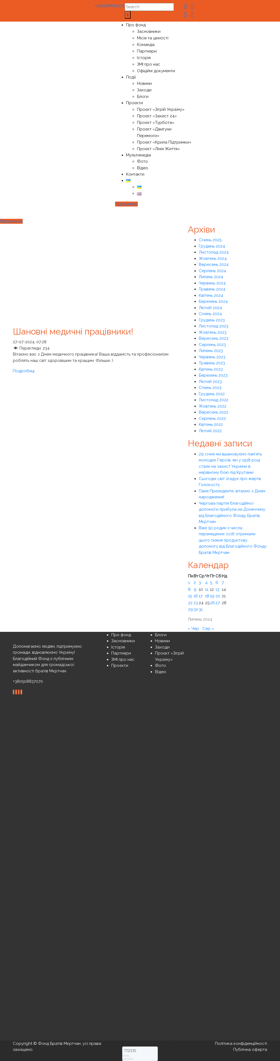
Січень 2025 (210, 239)
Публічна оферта (250, 1049)
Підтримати (126, 204)
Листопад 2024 (214, 252)
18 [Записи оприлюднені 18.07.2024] (207, 596)
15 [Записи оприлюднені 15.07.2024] (190, 596)
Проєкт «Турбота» (155, 122)
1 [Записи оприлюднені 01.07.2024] (189, 582)
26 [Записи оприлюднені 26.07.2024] (212, 602)
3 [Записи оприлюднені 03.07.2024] (200, 582)
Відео (142, 167)
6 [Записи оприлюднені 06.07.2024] (216, 582)
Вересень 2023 (213, 338)
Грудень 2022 (212, 393)
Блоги (142, 96)
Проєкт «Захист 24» (157, 116)
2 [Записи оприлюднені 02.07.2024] (195, 582)
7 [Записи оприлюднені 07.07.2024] (223, 582)
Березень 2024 (213, 301)
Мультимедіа (138, 155)
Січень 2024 (210, 313)
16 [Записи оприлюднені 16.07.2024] (196, 596)
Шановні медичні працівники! (73, 331)
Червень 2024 (212, 283)
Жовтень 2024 (213, 258)
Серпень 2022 (212, 418)
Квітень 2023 (211, 369)
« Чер (193, 628)
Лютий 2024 (210, 307)
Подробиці (23, 370)
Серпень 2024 (212, 270)
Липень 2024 (211, 276)
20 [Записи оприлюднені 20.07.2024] (217, 596)
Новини (144, 83)
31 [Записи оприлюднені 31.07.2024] (201, 609)
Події (131, 77)
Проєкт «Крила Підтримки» (164, 142)
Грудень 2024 (212, 246)
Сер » (208, 628)
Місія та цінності (152, 38)
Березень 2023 (213, 375)
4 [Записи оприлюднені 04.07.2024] (206, 582)
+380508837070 (108, 5)
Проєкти (134, 102)
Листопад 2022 (213, 399)
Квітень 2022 (211, 424)
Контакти (135, 174)
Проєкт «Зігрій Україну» (161, 109)
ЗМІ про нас (148, 64)
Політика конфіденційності (241, 1043)
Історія (144, 57)
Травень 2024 (212, 289)
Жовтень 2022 (212, 406)
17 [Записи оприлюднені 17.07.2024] (201, 596)
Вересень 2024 (214, 264)
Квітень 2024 (211, 295)
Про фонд (136, 24)
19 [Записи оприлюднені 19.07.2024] (212, 596)
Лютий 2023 (210, 381)
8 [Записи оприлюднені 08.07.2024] (189, 589)
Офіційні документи (156, 70)
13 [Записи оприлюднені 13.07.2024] (217, 589)
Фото (142, 161)
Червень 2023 (212, 356)
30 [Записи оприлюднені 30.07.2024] (196, 609)
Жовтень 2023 (212, 332)
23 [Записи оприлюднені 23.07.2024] (196, 602)
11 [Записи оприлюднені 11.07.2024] (206, 589)
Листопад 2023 (213, 326)
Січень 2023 (210, 387)
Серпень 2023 (212, 344)
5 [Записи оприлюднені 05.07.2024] (211, 582)
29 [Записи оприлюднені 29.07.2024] (190, 609)
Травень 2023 (212, 363)
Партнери (147, 51)
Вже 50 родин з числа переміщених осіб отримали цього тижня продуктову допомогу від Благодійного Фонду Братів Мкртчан (233, 540)
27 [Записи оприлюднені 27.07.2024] (217, 602)
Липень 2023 (211, 350)
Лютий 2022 (210, 430)
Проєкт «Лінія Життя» (158, 148)
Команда (145, 44)
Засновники (149, 31)
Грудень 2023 (212, 320)
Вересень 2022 (213, 412)
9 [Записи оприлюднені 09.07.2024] (195, 589)
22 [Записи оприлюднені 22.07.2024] (190, 602)
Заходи (144, 90)
